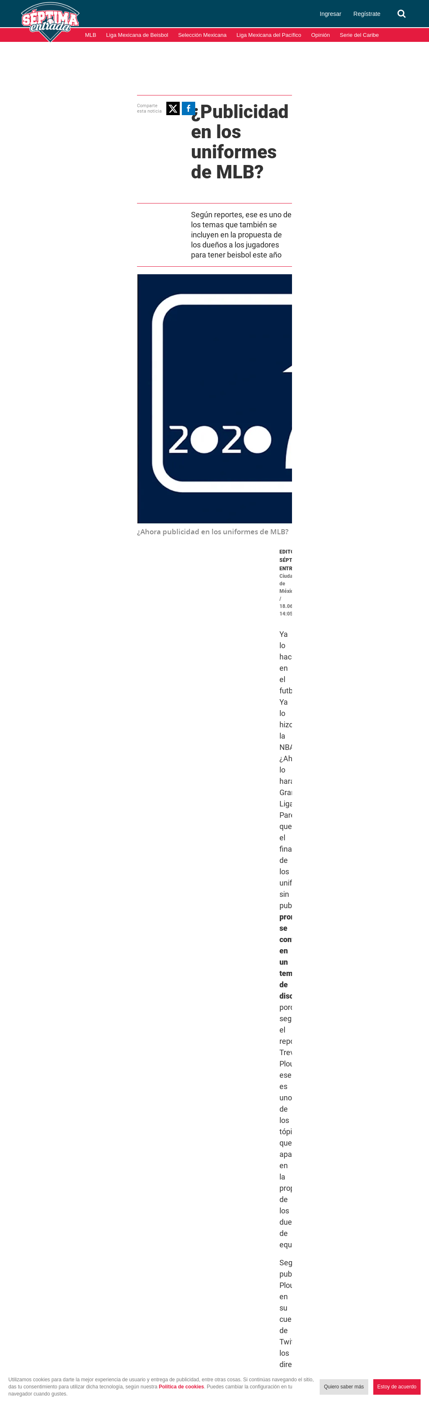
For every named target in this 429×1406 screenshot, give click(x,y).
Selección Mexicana (202, 35)
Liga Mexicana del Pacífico (268, 35)
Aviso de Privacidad (399, 1363)
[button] (50, 106)
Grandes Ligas (249, 985)
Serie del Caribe (359, 35)
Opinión (320, 35)
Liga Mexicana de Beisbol (137, 35)
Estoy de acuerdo (396, 1387)
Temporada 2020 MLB (329, 985)
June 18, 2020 (327, 696)
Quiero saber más (344, 1387)
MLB (90, 35)
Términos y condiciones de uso (326, 1363)
